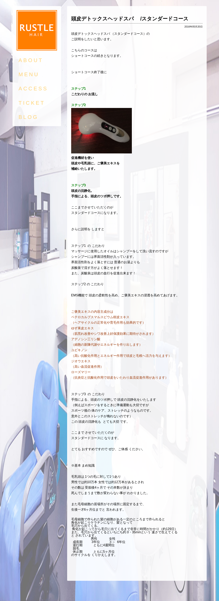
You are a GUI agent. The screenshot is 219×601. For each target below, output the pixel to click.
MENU (29, 74)
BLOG (28, 117)
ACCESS (33, 89)
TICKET (32, 103)
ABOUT (31, 60)
